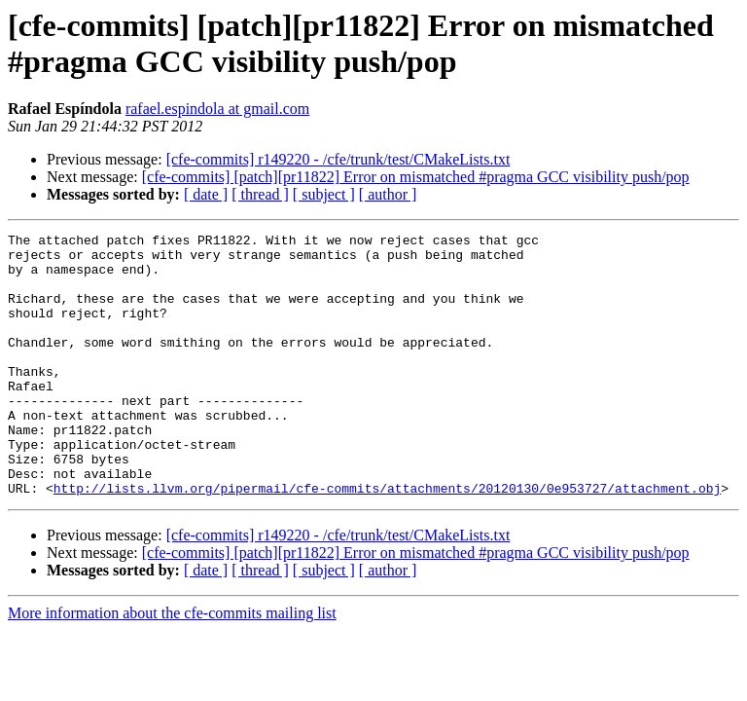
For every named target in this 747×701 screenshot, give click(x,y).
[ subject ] (324, 194)
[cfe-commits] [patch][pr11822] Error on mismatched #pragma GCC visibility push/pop (416, 176)
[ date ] (206, 194)
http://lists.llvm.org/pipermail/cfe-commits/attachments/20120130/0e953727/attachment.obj (387, 540)
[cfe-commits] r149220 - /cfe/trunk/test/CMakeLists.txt (338, 159)
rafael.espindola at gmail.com (217, 108)
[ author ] (388, 194)
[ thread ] (260, 194)
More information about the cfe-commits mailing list (172, 665)
